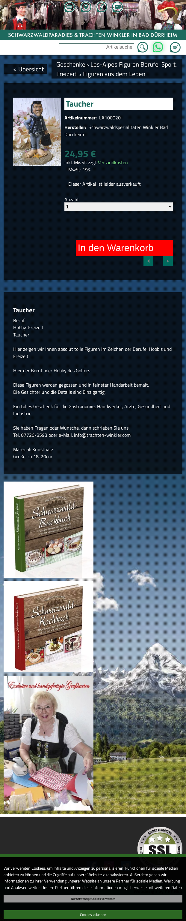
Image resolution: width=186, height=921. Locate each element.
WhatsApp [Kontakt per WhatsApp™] (157, 45)
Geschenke (70, 64)
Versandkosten (113, 162)
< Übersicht (28, 69)
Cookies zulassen (93, 914)
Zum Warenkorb (175, 43)
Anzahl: (71, 199)
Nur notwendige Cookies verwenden (93, 898)
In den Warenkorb (115, 247)
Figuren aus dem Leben (114, 74)
